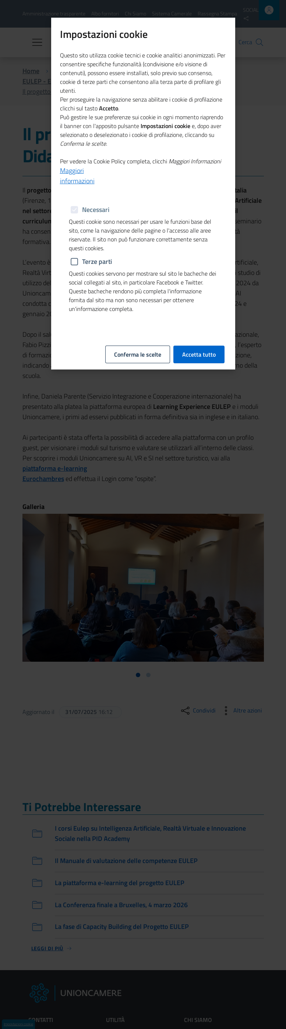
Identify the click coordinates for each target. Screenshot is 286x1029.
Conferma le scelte (137, 354)
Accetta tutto (199, 354)
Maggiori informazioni (77, 176)
